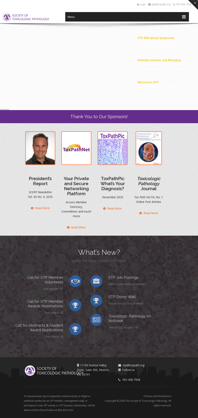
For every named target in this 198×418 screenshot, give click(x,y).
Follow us (126, 370)
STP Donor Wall (108, 297)
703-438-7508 (182, 4)
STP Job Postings (110, 277)
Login (141, 4)
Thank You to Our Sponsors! (99, 116)
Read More (40, 208)
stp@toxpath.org (159, 4)
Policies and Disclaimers (157, 396)
